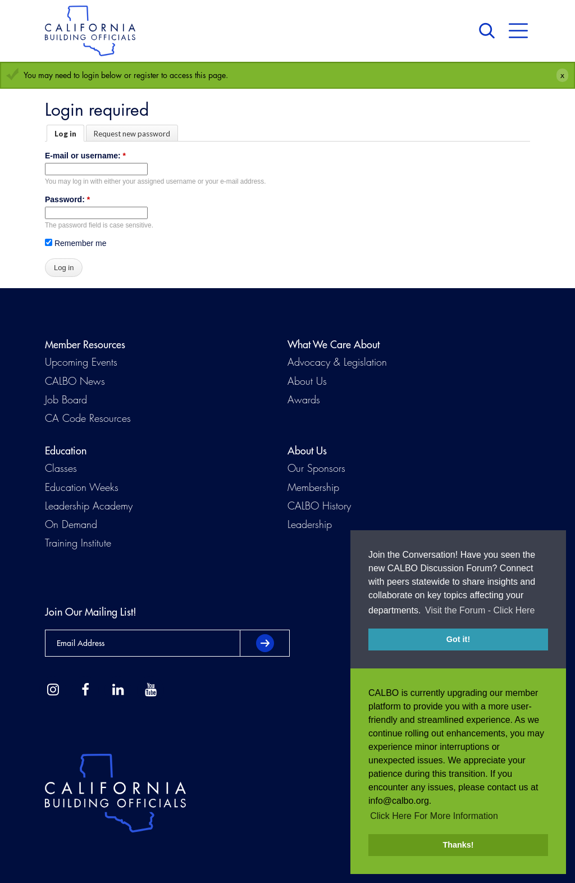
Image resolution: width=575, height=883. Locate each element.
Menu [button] (518, 31)
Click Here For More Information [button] (434, 816)
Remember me (75, 243)
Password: (67, 199)
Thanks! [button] (457, 844)
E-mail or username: (85, 155)
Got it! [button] (458, 640)
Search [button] (489, 31)
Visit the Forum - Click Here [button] (480, 612)
